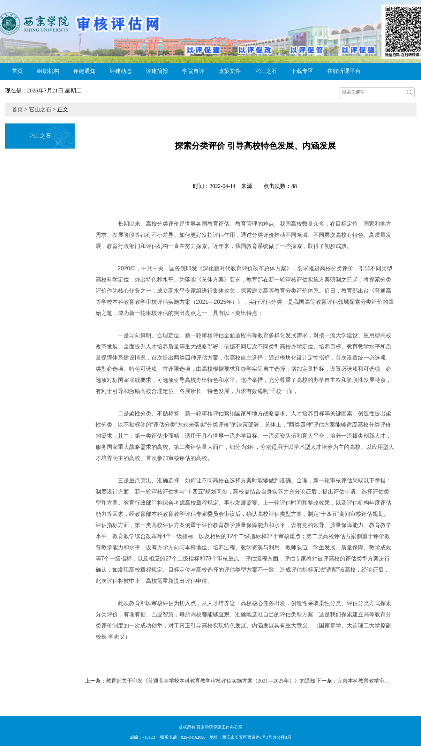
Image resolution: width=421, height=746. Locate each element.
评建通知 (84, 71)
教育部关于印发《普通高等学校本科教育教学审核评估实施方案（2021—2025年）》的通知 (210, 681)
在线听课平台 (344, 71)
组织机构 (48, 71)
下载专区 (302, 71)
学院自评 (193, 71)
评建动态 (121, 71)
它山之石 (266, 71)
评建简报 (157, 71)
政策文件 (229, 71)
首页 (17, 71)
